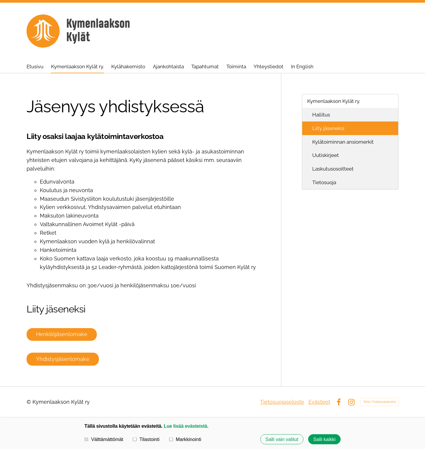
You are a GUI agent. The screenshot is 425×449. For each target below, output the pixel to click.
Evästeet (319, 402)
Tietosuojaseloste (282, 402)
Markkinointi (185, 439)
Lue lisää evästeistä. (186, 426)
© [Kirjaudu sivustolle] (29, 402)
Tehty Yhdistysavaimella (379, 401)
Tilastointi (146, 439)
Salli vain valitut (281, 439)
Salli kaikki (324, 439)
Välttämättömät (103, 439)
